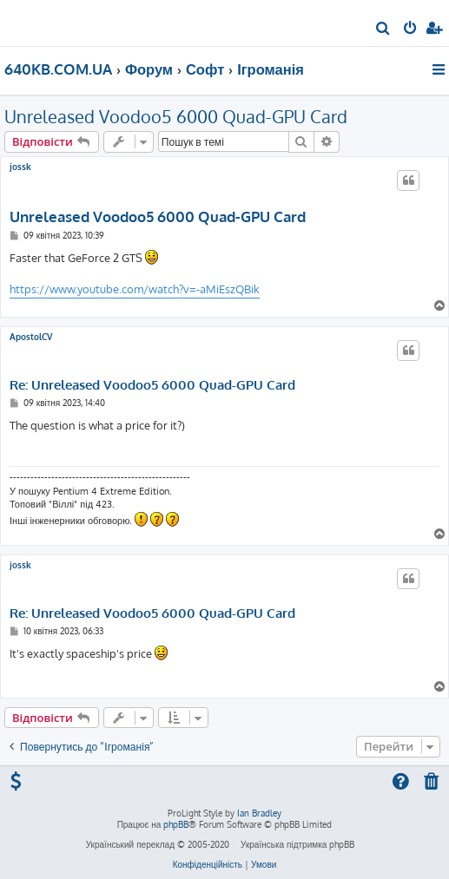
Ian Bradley (259, 813)
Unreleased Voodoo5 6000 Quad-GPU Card (175, 116)
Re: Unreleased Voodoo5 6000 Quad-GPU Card (152, 385)
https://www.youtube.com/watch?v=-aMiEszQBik (135, 289)
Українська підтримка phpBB (297, 844)
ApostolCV (31, 336)
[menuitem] (383, 29)
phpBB (175, 824)
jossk (20, 166)
